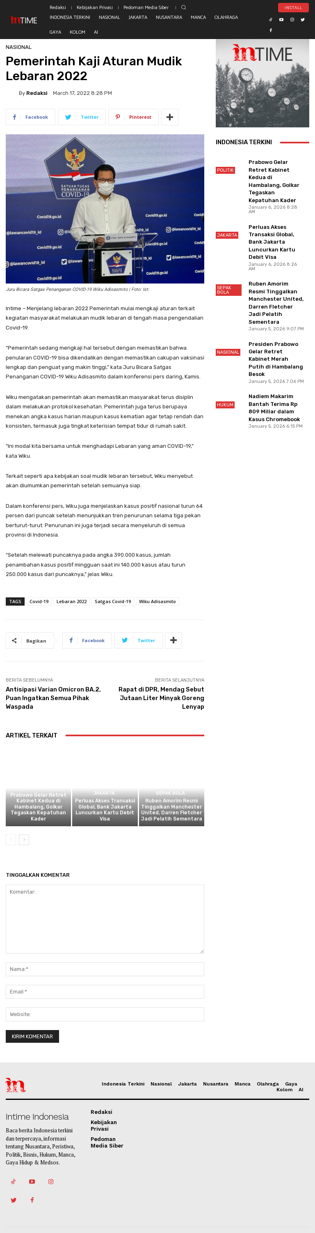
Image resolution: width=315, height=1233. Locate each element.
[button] (183, 7)
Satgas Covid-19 (113, 601)
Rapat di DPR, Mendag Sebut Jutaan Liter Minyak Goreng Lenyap (161, 698)
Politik (37, 791)
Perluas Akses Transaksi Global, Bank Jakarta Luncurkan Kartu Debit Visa (105, 812)
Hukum (225, 362)
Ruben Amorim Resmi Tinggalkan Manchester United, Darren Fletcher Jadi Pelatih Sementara (171, 812)
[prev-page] (11, 841)
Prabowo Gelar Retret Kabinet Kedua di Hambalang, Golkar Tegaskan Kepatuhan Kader (38, 809)
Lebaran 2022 (72, 601)
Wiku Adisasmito (157, 601)
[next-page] (24, 841)
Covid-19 (39, 601)
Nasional (19, 47)
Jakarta (103, 797)
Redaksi (37, 93)
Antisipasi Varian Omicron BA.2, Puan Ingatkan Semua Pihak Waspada (53, 698)
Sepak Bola (170, 797)
